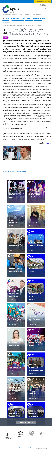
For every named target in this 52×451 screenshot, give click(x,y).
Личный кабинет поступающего (42, 1)
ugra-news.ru (48, 143)
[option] (10, 435)
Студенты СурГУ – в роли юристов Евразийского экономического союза (16, 245)
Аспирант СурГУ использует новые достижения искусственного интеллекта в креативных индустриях (22, 25)
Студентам (5, 37)
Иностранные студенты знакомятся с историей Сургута (35, 295)
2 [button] (26, 441)
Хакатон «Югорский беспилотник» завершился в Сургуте (35, 393)
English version (42, 8)
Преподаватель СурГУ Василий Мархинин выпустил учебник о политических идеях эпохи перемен (15, 293)
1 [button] (24, 441)
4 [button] (30, 441)
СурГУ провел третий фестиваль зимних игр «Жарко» (15, 369)
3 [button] (28, 441)
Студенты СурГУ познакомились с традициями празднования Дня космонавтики (14, 416)
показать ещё (24, 422)
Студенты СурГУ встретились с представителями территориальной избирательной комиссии (36, 367)
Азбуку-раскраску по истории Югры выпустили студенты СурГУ (16, 319)
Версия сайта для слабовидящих (41, 448)
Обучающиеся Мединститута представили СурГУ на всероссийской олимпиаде (35, 416)
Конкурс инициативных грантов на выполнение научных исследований (15, 270)
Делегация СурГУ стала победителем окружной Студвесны (35, 344)
